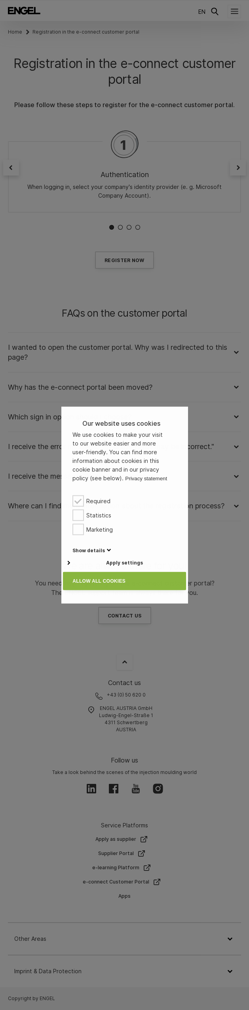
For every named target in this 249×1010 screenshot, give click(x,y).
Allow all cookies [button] (98, 581)
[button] (88, 550)
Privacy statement (146, 478)
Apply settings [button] (124, 563)
